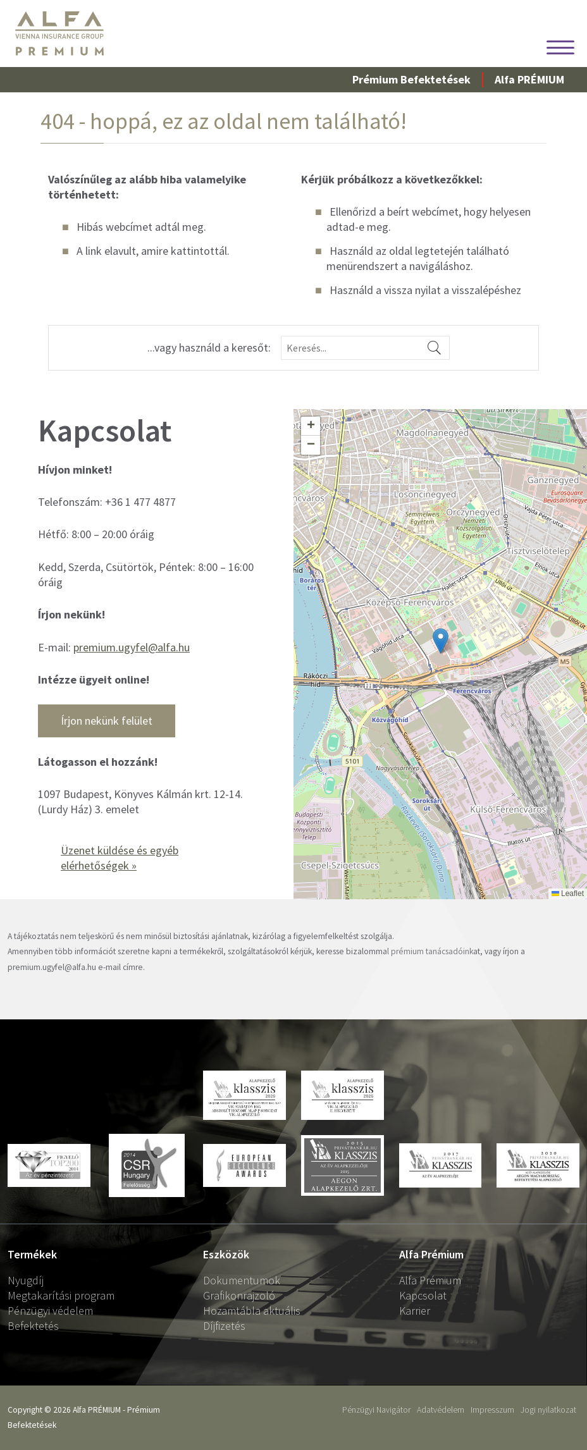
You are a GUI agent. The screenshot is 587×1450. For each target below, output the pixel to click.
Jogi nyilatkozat (548, 1409)
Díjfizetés (224, 1325)
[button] (440, 641)
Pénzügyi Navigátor (376, 1409)
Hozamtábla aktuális (251, 1310)
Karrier (414, 1310)
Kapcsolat (423, 1295)
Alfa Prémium (430, 1280)
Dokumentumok (241, 1280)
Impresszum (492, 1409)
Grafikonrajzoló (239, 1295)
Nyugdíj (26, 1280)
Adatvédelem (440, 1409)
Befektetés (33, 1325)
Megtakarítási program (61, 1295)
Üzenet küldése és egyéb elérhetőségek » (119, 858)
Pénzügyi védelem (50, 1310)
